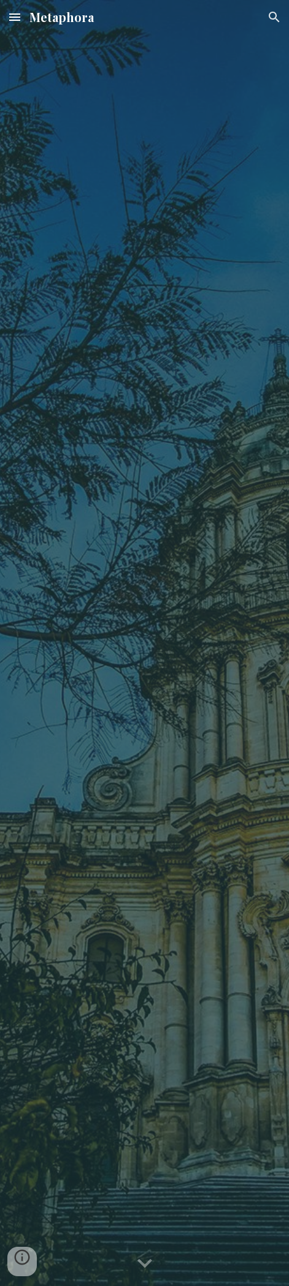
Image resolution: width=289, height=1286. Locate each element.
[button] (14, 17)
